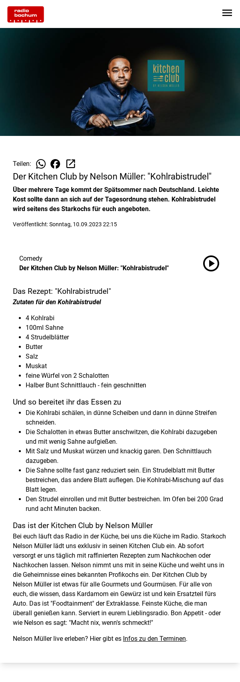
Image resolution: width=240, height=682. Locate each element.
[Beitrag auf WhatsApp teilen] (41, 164)
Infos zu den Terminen (154, 638)
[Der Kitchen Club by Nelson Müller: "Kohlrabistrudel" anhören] (214, 263)
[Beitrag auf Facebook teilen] (55, 164)
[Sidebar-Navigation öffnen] (227, 14)
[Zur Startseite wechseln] (25, 14)
